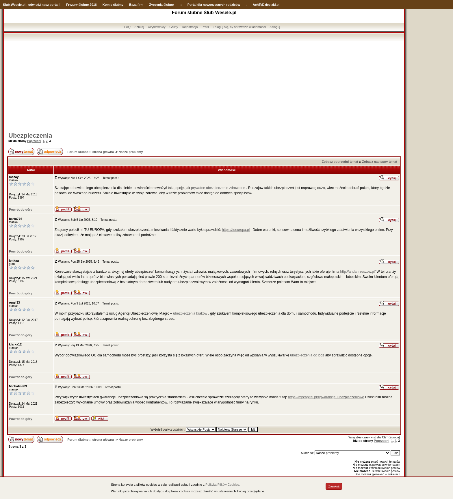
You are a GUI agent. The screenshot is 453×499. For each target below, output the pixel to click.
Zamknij (333, 486)
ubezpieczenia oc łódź (307, 355)
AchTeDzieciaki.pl (266, 4)
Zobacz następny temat (379, 161)
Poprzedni (34, 141)
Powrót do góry (20, 209)
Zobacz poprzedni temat (340, 161)
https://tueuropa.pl (236, 230)
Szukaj (139, 27)
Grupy (173, 27)
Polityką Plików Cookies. (222, 484)
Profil (205, 27)
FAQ (127, 27)
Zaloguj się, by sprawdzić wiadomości (239, 27)
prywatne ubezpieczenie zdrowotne (218, 188)
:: (180, 4)
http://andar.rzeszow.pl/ (358, 272)
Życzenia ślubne (161, 4)
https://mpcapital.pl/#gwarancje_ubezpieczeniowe (326, 397)
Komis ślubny (113, 4)
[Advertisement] (204, 84)
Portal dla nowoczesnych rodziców (213, 4)
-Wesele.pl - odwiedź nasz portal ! (35, 4)
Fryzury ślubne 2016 (81, 4)
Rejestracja (190, 27)
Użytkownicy (157, 27)
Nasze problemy (130, 152)
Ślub (6, 4)
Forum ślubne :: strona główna (90, 152)
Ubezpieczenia (30, 135)
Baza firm (136, 4)
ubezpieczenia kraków (190, 313)
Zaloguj (275, 27)
